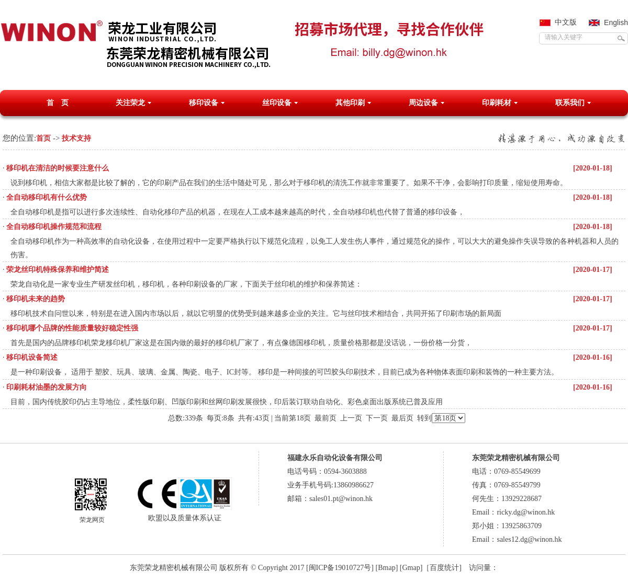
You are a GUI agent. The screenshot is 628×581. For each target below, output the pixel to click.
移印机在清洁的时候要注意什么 (57, 168)
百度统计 (444, 568)
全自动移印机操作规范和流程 (54, 227)
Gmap (411, 568)
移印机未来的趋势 (35, 299)
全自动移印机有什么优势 (46, 197)
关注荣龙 (130, 103)
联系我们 (570, 103)
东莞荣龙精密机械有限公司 (174, 568)
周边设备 (423, 103)
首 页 (58, 103)
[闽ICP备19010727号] (340, 568)
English (616, 22)
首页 (43, 138)
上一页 (351, 418)
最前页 (326, 418)
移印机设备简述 (32, 357)
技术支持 (76, 138)
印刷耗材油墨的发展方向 (46, 387)
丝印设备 (276, 103)
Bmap (386, 568)
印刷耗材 (496, 103)
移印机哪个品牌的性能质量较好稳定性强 (72, 328)
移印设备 (203, 103)
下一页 (377, 418)
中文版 (566, 22)
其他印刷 (350, 103)
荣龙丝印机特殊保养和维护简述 (57, 270)
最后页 (402, 418)
